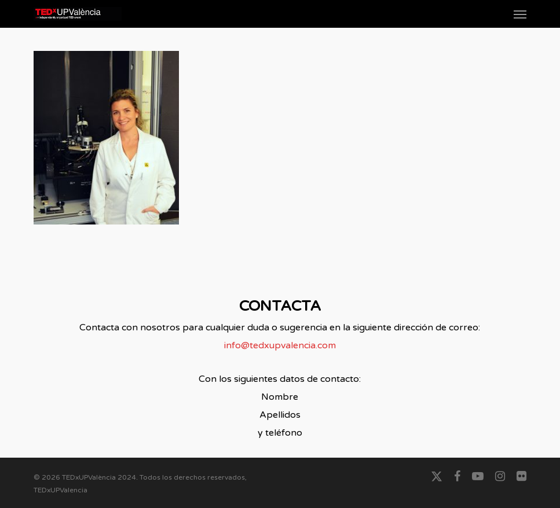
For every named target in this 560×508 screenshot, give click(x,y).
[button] (520, 14)
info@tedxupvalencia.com (280, 345)
